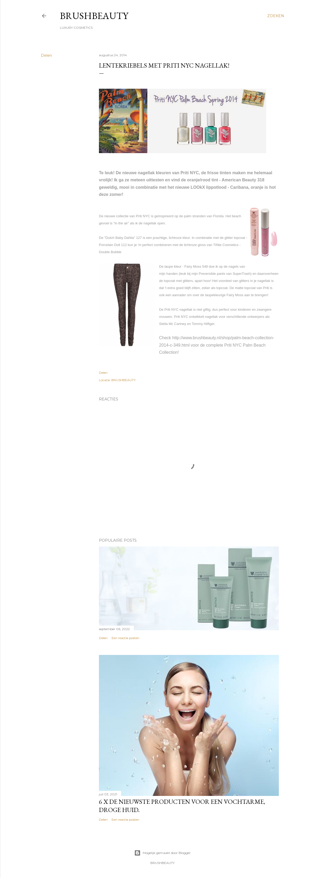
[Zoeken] (275, 16)
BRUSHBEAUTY (94, 16)
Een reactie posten (125, 638)
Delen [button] (46, 55)
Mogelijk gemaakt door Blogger (162, 853)
